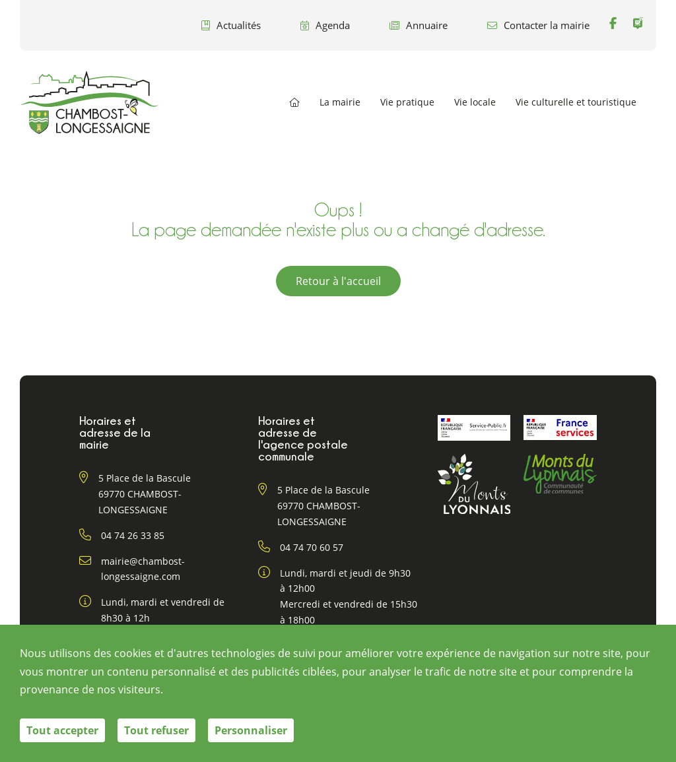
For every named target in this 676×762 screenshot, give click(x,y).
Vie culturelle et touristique (576, 102)
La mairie (340, 102)
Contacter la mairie (538, 25)
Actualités (231, 25)
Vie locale (475, 102)
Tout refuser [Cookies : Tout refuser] (156, 730)
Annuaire (418, 25)
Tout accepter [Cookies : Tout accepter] (62, 730)
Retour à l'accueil (338, 281)
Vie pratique (407, 102)
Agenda (325, 25)
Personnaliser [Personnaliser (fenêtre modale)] (251, 730)
